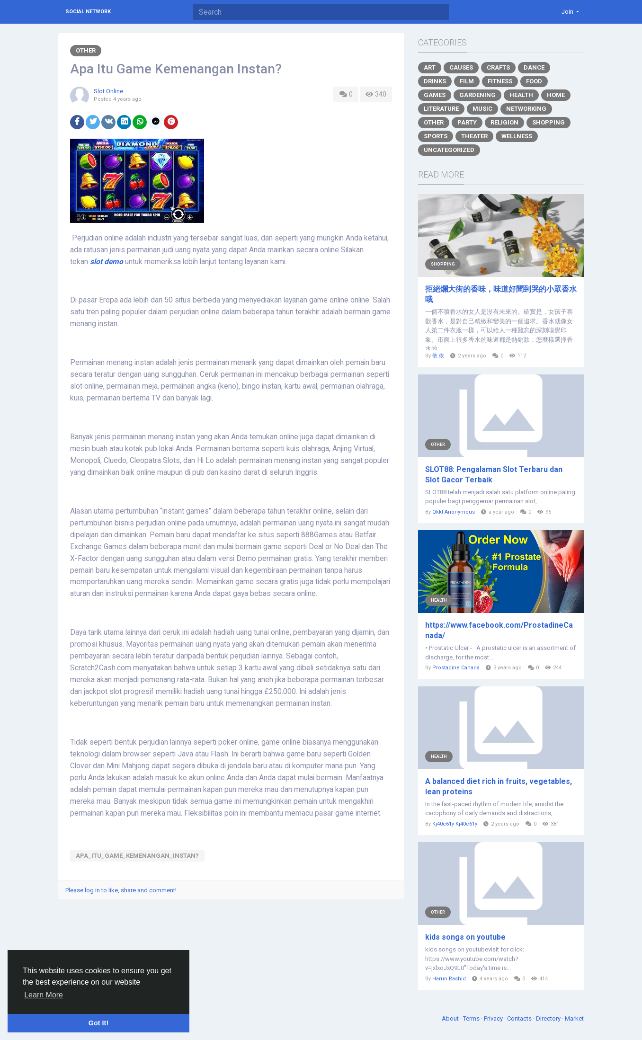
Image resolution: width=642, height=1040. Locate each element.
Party (467, 122)
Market (574, 1018)
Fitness (500, 81)
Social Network (88, 12)
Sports (435, 136)
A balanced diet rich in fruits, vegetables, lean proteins (498, 786)
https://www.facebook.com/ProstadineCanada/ (499, 630)
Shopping (548, 122)
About (451, 1018)
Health (521, 94)
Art (430, 67)
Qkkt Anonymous (453, 512)
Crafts (498, 67)
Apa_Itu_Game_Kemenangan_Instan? (137, 855)
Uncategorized (449, 149)
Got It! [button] (98, 1023)
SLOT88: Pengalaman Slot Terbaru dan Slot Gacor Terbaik (493, 474)
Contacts (520, 1018)
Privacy (494, 1018)
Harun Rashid (449, 979)
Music (482, 108)
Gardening (477, 94)
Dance (534, 67)
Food (534, 81)
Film (467, 81)
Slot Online (108, 91)
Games (435, 94)
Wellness (516, 136)
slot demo (106, 262)
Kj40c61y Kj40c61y (454, 824)
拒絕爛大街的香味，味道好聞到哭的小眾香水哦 (501, 294)
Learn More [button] (43, 995)
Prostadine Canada (456, 668)
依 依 (438, 356)
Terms (472, 1018)
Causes (461, 67)
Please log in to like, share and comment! (121, 890)
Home (556, 94)
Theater (474, 136)
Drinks (435, 81)
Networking (526, 108)
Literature (441, 108)
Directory (549, 1018)
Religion (504, 122)
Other (86, 50)
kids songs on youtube (465, 937)
